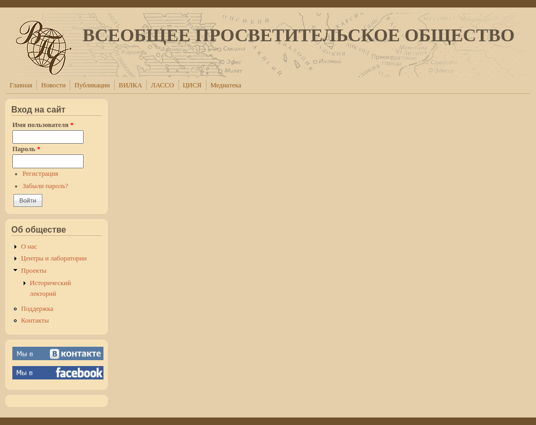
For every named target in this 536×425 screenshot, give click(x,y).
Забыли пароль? (45, 186)
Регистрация (40, 173)
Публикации (92, 85)
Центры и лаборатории (53, 258)
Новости (53, 85)
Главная (21, 85)
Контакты (35, 320)
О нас (29, 246)
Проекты (33, 270)
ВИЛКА (131, 85)
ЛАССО (162, 85)
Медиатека (226, 85)
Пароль (26, 149)
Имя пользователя (42, 125)
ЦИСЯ (192, 85)
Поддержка (37, 308)
